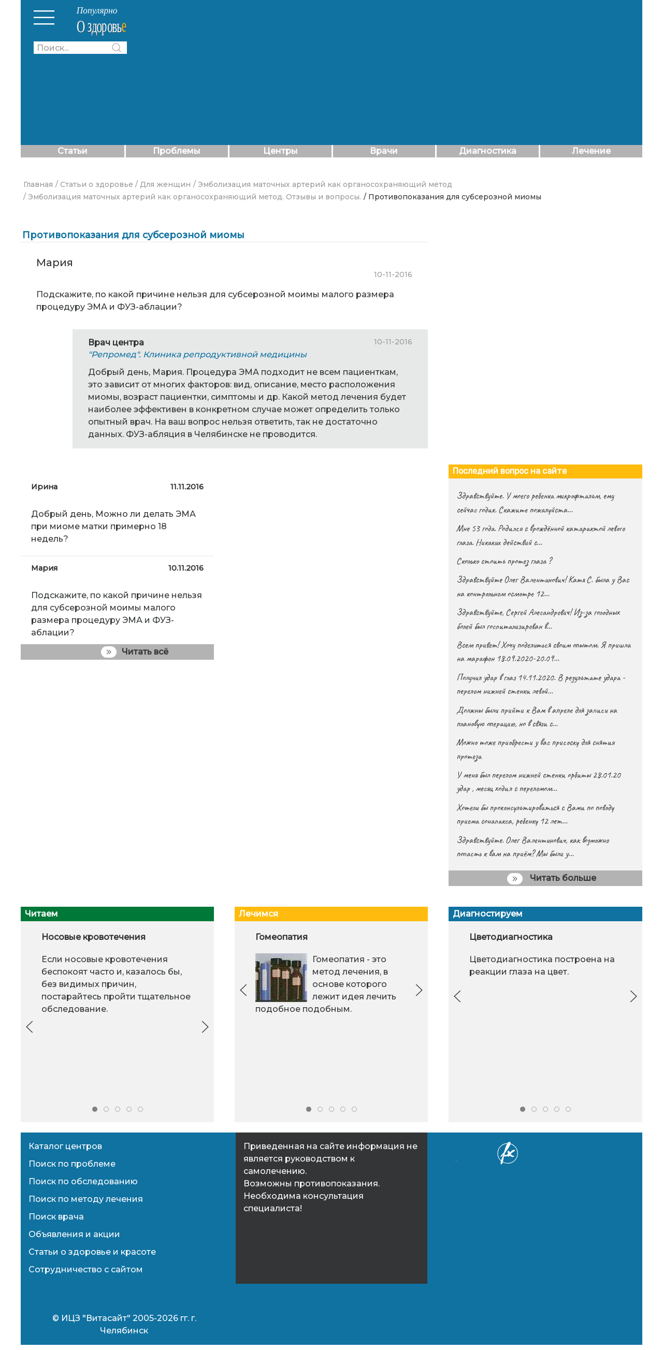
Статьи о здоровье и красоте (92, 1252)
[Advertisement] (395, 72)
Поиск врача (56, 1217)
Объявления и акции (74, 1234)
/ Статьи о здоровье (94, 184)
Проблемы (176, 151)
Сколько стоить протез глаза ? (503, 561)
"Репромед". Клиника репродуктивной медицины (197, 354)
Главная (38, 184)
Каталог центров (65, 1146)
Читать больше (551, 878)
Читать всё (134, 652)
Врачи (384, 151)
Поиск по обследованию (83, 1181)
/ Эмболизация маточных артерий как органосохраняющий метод (322, 184)
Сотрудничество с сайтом (85, 1269)
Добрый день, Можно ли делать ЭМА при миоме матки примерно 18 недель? (113, 526)
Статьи (72, 151)
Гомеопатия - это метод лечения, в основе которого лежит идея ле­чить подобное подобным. (325, 984)
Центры (280, 151)
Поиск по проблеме (72, 1164)
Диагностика (487, 151)
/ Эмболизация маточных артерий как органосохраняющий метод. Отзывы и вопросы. (192, 196)
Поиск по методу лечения (85, 1199)
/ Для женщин (163, 184)
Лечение (591, 151)
